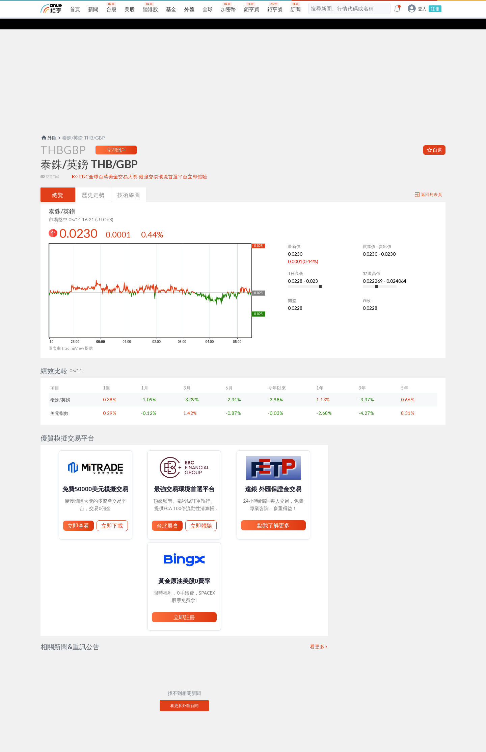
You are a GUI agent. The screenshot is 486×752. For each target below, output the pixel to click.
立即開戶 (116, 139)
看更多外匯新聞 (184, 694)
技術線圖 (128, 184)
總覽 (58, 184)
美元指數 (59, 402)
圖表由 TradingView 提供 (71, 337)
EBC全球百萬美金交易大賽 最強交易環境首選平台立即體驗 (143, 166)
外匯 (48, 127)
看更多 (317, 635)
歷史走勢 (93, 184)
